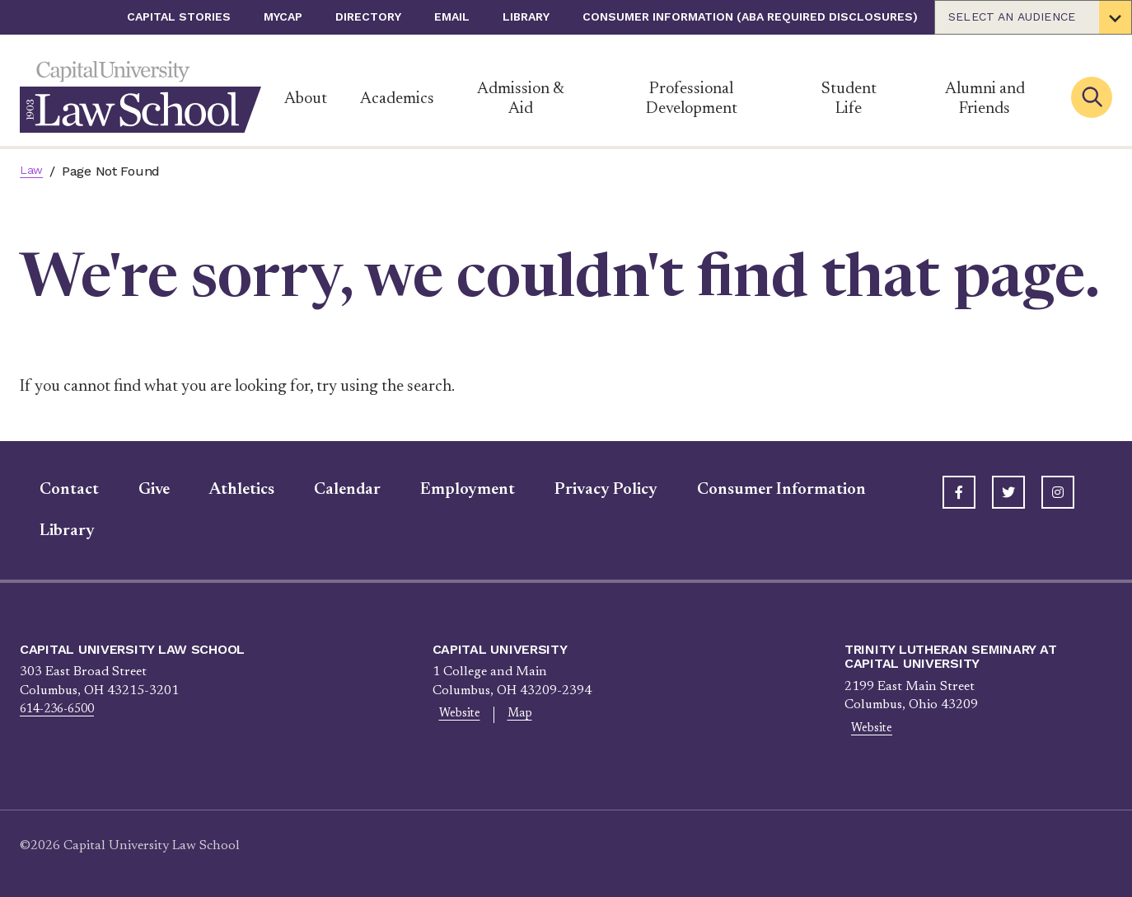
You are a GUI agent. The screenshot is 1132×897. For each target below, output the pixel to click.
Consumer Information (761, 489)
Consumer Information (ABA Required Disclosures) (750, 16)
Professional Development (691, 99)
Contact (49, 489)
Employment (447, 489)
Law (32, 171)
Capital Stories (179, 16)
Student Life (849, 99)
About (305, 99)
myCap (283, 16)
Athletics (222, 489)
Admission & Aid (520, 99)
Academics (397, 99)
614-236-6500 (62, 709)
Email (452, 16)
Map (503, 715)
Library (526, 16)
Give (134, 489)
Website (454, 715)
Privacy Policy (586, 489)
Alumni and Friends (985, 99)
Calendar (327, 489)
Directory (368, 16)
